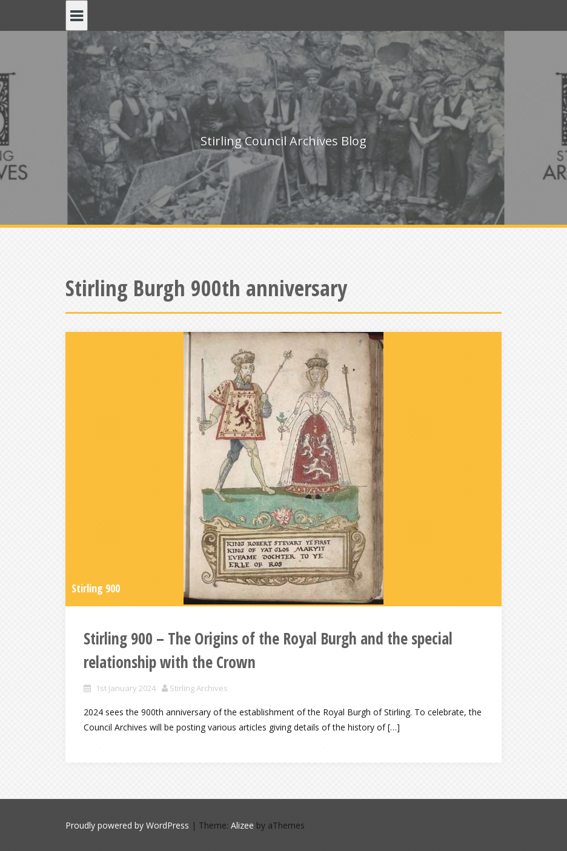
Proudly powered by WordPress (127, 825)
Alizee (242, 825)
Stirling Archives (199, 688)
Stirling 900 (95, 588)
